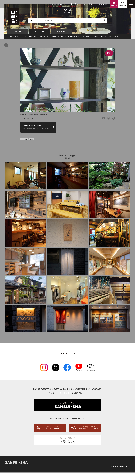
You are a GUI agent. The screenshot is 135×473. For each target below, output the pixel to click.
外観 (87, 37)
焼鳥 (35, 37)
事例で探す (18, 32)
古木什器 (53, 37)
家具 (106, 37)
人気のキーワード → (51, 24)
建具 (110, 37)
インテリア (24, 140)
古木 (31, 140)
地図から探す (61, 32)
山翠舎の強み (56, 4)
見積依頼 (102, 4)
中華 (30, 37)
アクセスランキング (20, 37)
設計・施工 (73, 4)
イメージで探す (39, 32)
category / (23, 119)
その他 (116, 37)
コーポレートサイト (62, 394)
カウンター (94, 37)
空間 (31, 119)
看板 (101, 37)
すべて (10, 37)
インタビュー (62, 37)
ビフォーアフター (73, 37)
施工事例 (88, 4)
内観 (82, 37)
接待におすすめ (43, 37)
